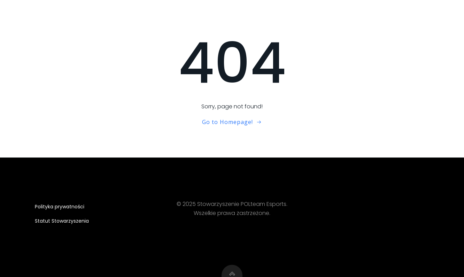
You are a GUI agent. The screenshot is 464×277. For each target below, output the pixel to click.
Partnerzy (426, 12)
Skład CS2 (387, 12)
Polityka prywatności (59, 206)
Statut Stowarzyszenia (62, 220)
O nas (353, 12)
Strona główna (311, 12)
